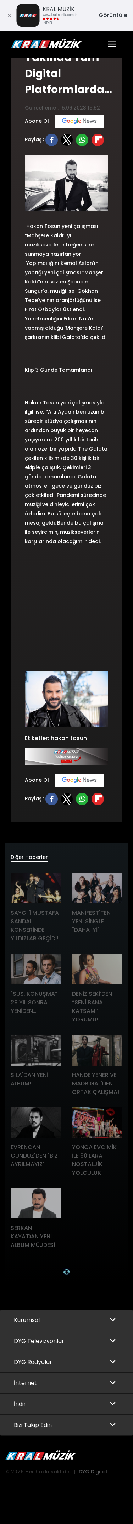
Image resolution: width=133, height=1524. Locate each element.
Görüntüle (113, 15)
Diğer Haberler (29, 857)
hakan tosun (69, 738)
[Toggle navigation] (112, 44)
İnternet (25, 1383)
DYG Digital (93, 1471)
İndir (20, 1404)
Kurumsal (27, 1320)
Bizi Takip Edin (33, 1425)
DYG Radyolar (33, 1362)
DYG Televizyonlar (39, 1341)
